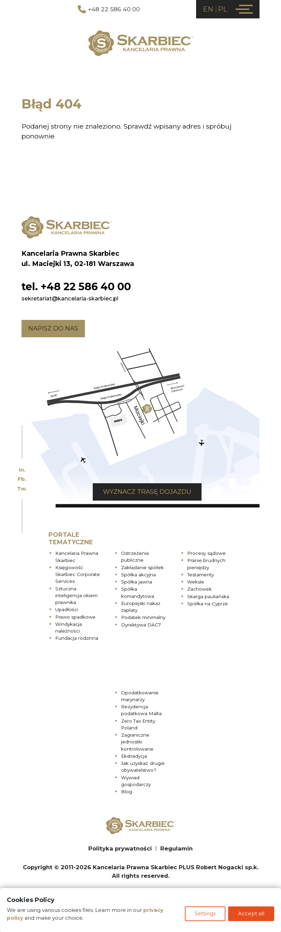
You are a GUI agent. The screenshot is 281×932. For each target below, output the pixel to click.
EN (208, 9)
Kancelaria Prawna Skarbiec (76, 557)
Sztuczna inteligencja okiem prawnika (76, 596)
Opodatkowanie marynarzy (140, 696)
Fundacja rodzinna (76, 638)
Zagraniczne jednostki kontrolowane (137, 742)
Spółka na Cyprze (207, 604)
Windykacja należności (68, 628)
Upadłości (66, 610)
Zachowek (199, 589)
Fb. (22, 479)
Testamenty (200, 575)
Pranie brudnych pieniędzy (206, 564)
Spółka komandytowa (137, 593)
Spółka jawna (136, 582)
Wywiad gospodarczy (136, 781)
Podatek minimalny (143, 618)
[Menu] (244, 9)
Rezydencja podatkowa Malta (141, 711)
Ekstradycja (134, 756)
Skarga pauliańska (208, 597)
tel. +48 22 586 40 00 (76, 287)
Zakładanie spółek (142, 568)
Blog (126, 792)
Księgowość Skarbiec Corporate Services (77, 575)
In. (22, 470)
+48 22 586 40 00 (108, 9)
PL (222, 9)
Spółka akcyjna (138, 575)
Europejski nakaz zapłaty (140, 607)
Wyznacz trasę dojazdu (147, 492)
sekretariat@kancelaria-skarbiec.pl (69, 298)
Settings (204, 914)
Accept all (251, 914)
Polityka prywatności (120, 849)
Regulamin (176, 849)
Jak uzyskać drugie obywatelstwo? (143, 767)
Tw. (22, 488)
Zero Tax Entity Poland (138, 725)
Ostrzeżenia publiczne (135, 557)
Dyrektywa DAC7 (141, 625)
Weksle (195, 582)
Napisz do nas (53, 328)
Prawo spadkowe (75, 617)
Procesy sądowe (206, 554)
